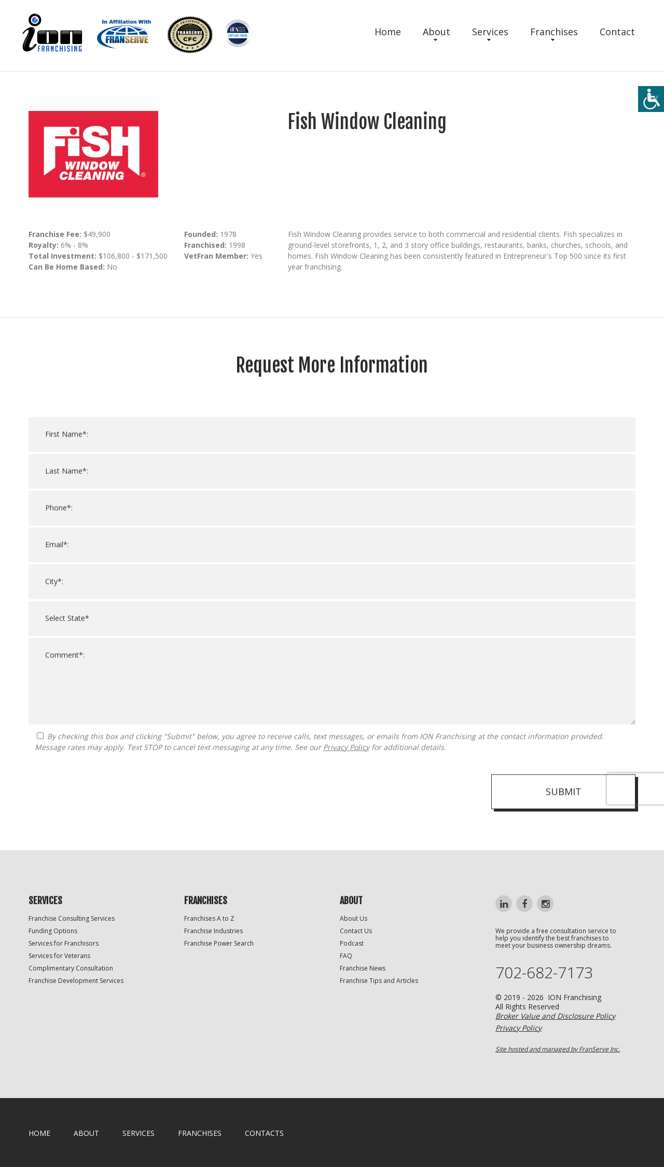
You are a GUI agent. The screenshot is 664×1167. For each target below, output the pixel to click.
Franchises (554, 31)
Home (388, 31)
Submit (564, 806)
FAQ (346, 955)
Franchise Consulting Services (72, 918)
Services (490, 31)
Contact (617, 31)
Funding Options (53, 930)
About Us (353, 918)
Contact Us (356, 930)
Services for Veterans (59, 955)
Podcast (352, 943)
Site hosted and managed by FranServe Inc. (557, 1049)
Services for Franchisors (64, 943)
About (436, 31)
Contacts (264, 1133)
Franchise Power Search (219, 943)
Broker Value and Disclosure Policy (555, 1016)
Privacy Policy (346, 762)
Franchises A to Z (209, 918)
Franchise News (362, 968)
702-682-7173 (544, 972)
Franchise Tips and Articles (379, 980)
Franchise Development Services (76, 980)
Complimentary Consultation (71, 968)
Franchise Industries (213, 930)
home (39, 1133)
